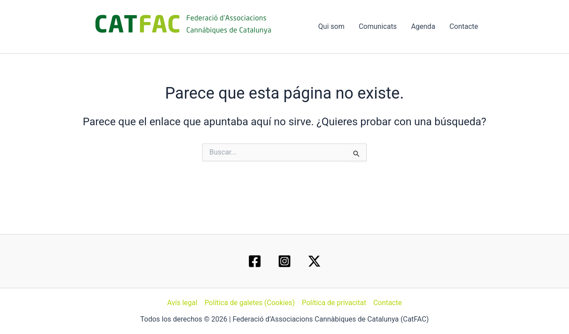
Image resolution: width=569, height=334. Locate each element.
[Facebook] (254, 261)
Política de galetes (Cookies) (249, 302)
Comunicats (378, 26)
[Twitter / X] (314, 261)
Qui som (331, 26)
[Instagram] (284, 261)
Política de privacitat (334, 302)
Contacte (463, 26)
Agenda (423, 26)
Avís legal (182, 302)
